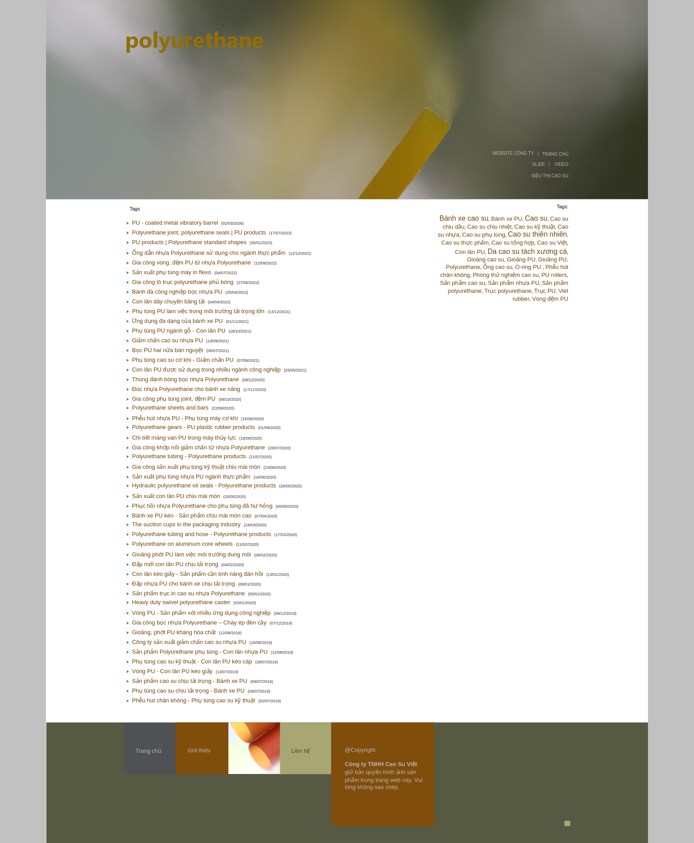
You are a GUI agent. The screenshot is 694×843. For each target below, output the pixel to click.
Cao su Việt (552, 242)
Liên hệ (300, 750)
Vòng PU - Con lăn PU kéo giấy (172, 671)
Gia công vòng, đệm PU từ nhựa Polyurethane (191, 262)
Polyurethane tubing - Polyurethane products (189, 456)
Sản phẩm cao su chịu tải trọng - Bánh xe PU (189, 681)
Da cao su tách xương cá (527, 251)
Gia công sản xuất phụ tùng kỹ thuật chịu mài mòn (196, 467)
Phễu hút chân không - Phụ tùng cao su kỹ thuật (193, 700)
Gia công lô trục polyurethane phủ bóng (182, 282)
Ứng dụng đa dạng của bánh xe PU (177, 321)
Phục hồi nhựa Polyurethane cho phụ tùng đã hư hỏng (202, 505)
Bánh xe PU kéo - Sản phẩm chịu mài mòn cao (191, 515)
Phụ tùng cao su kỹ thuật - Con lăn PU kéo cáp (192, 661)
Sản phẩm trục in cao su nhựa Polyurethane (188, 593)
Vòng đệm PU (550, 298)
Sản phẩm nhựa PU (513, 283)
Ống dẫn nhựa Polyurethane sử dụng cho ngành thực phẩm (208, 252)
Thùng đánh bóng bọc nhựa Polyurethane (185, 379)
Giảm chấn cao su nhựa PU (167, 340)
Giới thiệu (199, 750)
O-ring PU (529, 267)
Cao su (536, 218)
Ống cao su (497, 267)
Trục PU (545, 290)
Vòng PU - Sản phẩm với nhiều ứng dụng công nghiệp (201, 612)
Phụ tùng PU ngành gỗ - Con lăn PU (178, 330)
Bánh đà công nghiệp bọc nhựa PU (177, 291)
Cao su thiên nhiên (537, 234)
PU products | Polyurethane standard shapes (189, 242)
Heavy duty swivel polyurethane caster (181, 602)
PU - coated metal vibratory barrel (175, 222)
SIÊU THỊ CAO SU (550, 175)
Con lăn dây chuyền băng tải (168, 301)
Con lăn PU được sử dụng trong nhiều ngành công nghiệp (206, 369)
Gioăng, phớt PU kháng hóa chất (174, 632)
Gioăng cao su (485, 259)
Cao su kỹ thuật (534, 226)
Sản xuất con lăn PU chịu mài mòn (176, 496)
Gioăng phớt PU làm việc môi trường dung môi (191, 554)
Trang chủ (148, 750)
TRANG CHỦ (555, 154)
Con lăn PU (470, 252)
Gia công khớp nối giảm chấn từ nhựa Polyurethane (198, 447)
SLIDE (538, 164)
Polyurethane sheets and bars (170, 407)
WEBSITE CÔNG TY (513, 153)
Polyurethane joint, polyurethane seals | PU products (199, 232)
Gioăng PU (521, 259)
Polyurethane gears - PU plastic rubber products (193, 427)
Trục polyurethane (507, 290)
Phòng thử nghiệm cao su (506, 275)
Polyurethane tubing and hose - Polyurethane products (201, 534)
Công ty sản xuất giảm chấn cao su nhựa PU (189, 642)
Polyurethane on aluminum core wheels (182, 543)
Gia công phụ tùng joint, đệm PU (173, 398)
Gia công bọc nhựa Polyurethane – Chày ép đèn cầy (199, 622)
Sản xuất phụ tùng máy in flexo (171, 272)
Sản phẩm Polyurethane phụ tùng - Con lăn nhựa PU (199, 651)
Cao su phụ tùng (483, 234)
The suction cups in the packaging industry (186, 524)
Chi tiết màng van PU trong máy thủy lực (184, 437)
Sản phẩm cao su (462, 283)
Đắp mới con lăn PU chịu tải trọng (175, 564)
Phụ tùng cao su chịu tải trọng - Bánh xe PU (188, 690)
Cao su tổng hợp (512, 242)
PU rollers (554, 275)
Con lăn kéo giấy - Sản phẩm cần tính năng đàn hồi (197, 574)
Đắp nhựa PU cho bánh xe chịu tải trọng (183, 583)
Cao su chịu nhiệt (489, 226)
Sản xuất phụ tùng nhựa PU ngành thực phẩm (191, 476)
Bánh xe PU (506, 218)
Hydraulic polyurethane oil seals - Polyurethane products (204, 485)
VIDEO (561, 164)
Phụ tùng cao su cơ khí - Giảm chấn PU (182, 359)
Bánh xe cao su (464, 218)
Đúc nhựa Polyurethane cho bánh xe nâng (186, 389)
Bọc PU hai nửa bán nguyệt (167, 350)
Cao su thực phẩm (465, 242)
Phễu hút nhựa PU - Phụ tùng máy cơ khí (185, 418)
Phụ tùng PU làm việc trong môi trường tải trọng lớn (198, 311)
